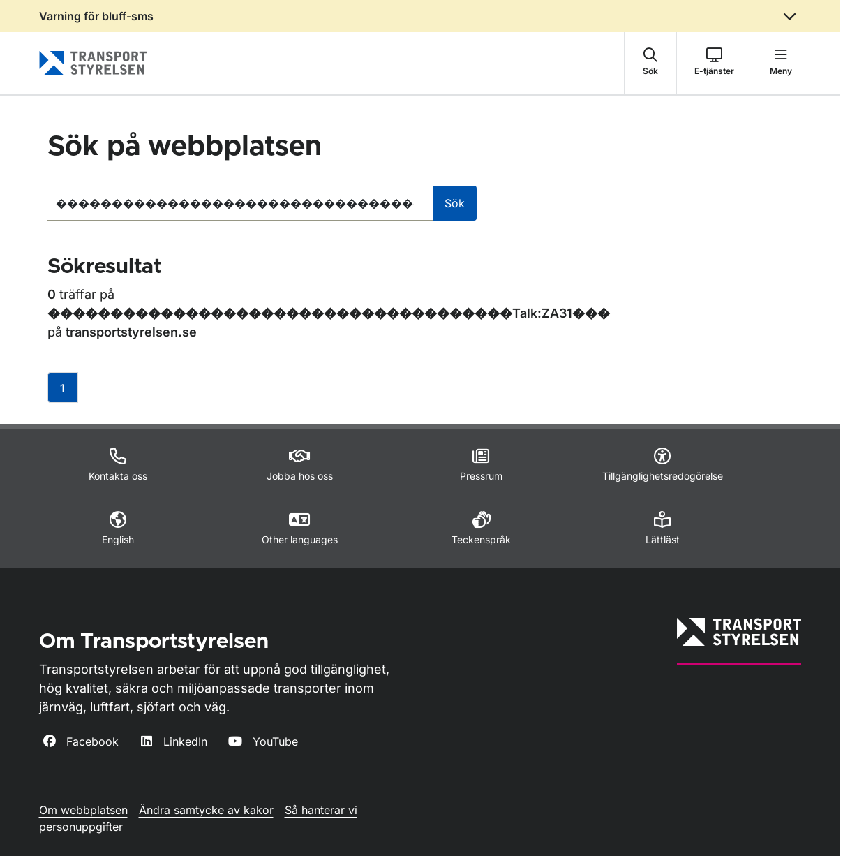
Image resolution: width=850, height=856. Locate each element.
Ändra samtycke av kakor (206, 810)
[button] (650, 63)
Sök (455, 203)
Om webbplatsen (83, 810)
